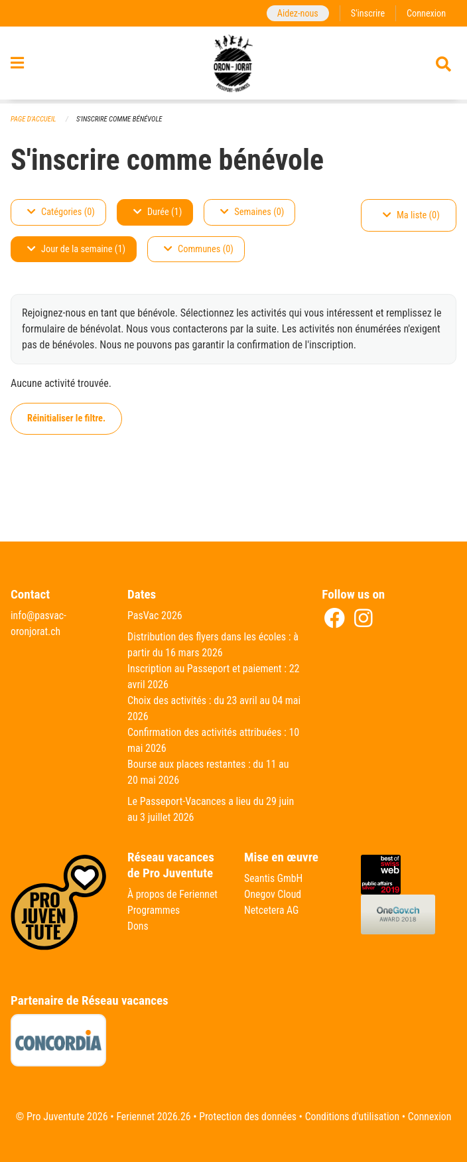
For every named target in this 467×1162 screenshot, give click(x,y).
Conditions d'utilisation (353, 1116)
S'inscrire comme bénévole (121, 119)
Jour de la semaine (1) (76, 249)
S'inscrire (367, 13)
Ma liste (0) (411, 215)
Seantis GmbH (274, 878)
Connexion (426, 13)
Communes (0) (199, 249)
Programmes (154, 910)
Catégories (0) (61, 212)
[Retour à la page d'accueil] (233, 65)
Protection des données (247, 1116)
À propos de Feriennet (173, 894)
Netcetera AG (272, 910)
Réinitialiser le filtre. (66, 418)
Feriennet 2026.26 (151, 1116)
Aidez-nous (296, 13)
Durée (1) (157, 212)
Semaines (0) (252, 212)
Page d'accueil (34, 119)
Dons (138, 926)
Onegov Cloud (273, 894)
